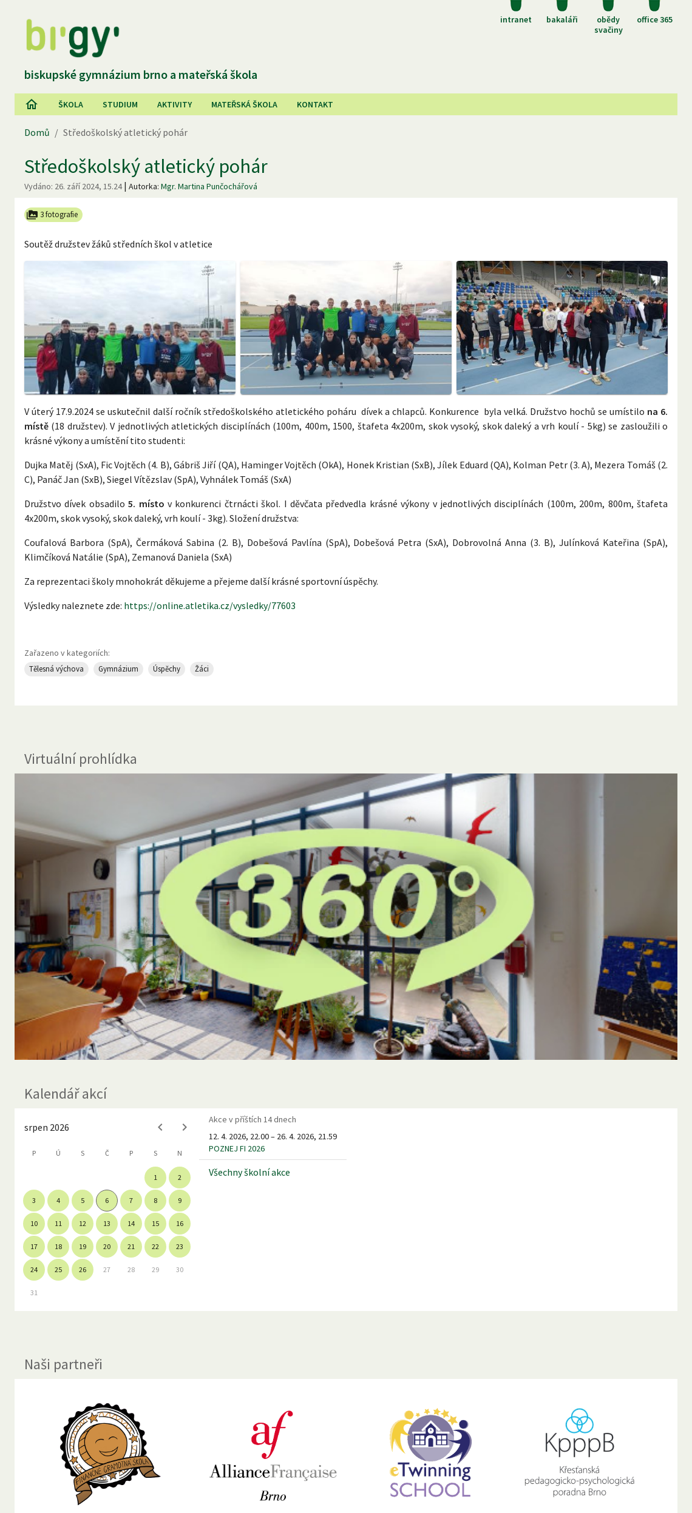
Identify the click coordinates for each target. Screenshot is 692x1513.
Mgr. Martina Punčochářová (209, 186)
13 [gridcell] (106, 1223)
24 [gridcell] (34, 1269)
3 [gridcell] (34, 1200)
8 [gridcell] (155, 1200)
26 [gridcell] (82, 1269)
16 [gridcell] (179, 1223)
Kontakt (315, 104)
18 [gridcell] (58, 1246)
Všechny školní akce (249, 1172)
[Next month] (184, 1127)
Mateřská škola (244, 104)
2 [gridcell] (179, 1177)
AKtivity (174, 104)
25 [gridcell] (58, 1269)
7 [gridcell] (131, 1200)
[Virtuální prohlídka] (346, 916)
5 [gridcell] (82, 1200)
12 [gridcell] (82, 1223)
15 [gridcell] (155, 1223)
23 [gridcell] (179, 1246)
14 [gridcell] (131, 1223)
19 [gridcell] (82, 1246)
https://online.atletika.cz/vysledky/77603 (210, 605)
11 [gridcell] (58, 1223)
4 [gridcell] (58, 1200)
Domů (37, 132)
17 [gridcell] (34, 1246)
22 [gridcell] (155, 1246)
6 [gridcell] (107, 1200)
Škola (70, 104)
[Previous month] (160, 1127)
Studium (120, 104)
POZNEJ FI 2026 (237, 1148)
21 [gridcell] (131, 1246)
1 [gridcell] (155, 1177)
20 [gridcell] (106, 1246)
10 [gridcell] (34, 1223)
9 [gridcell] (179, 1200)
